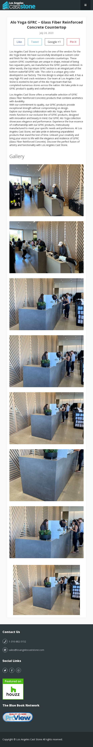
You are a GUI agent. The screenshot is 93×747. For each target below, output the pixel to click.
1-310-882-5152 (14, 641)
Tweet (35, 42)
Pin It (73, 42)
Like (19, 42)
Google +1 (54, 42)
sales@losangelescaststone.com (23, 649)
